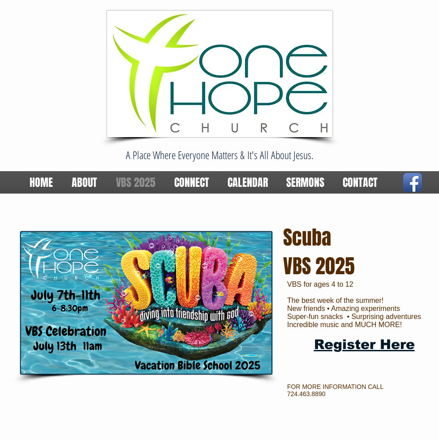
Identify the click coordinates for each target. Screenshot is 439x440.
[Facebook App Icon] (412, 182)
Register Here (364, 344)
